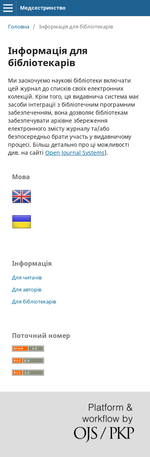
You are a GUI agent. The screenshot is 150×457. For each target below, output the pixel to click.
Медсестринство (43, 7)
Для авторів (26, 289)
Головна (18, 26)
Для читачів (27, 277)
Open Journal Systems (74, 152)
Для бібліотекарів (34, 301)
